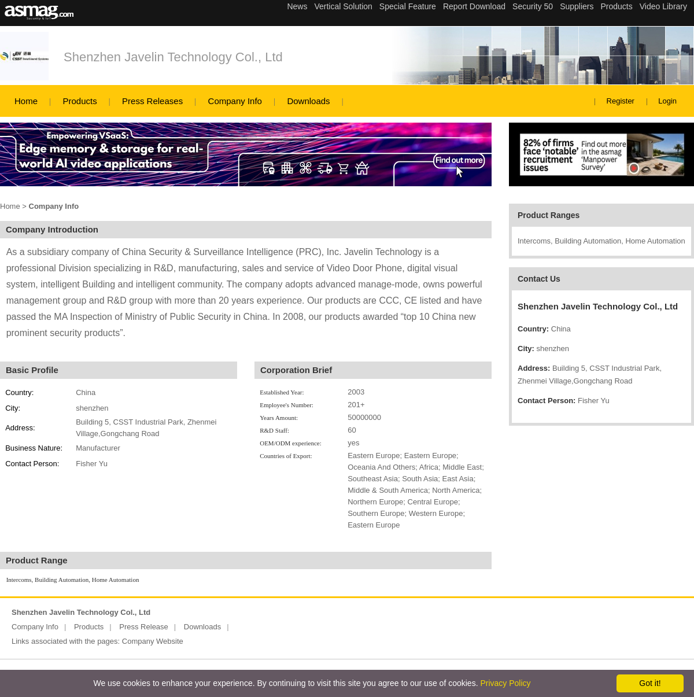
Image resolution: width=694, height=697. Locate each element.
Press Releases (152, 101)
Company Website (152, 641)
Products (79, 101)
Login (667, 101)
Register (620, 101)
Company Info (235, 101)
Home (26, 101)
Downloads (308, 101)
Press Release (143, 626)
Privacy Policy (505, 683)
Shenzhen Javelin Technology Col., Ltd (173, 57)
